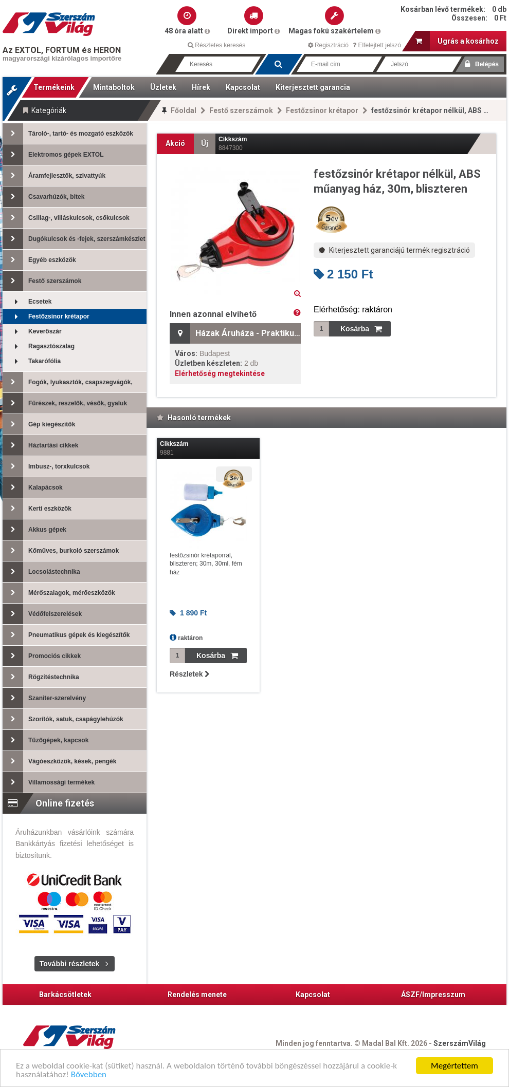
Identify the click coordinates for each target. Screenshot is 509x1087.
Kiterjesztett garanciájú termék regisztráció (394, 250)
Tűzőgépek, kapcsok (45, 740)
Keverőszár (32, 331)
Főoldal (183, 110)
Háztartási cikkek (40, 445)
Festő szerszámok (241, 110)
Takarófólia (32, 361)
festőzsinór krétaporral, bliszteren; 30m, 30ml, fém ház (206, 564)
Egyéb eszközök (39, 260)
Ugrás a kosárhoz (457, 41)
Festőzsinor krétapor (322, 110)
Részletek (189, 674)
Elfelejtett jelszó (377, 45)
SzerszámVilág (459, 1043)
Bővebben (88, 1075)
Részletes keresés (216, 45)
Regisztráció (328, 45)
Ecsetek (27, 302)
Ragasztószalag (39, 346)
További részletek (69, 964)
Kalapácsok (33, 487)
